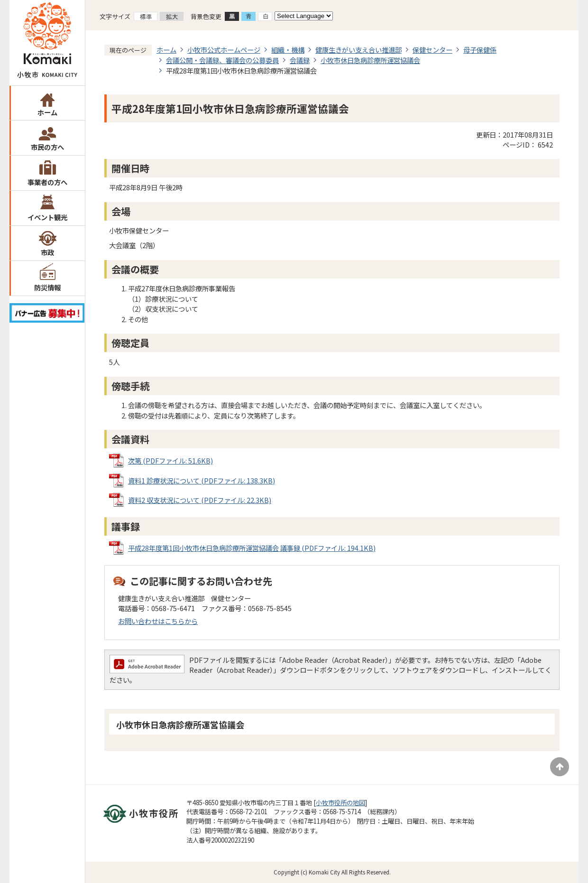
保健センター (432, 50)
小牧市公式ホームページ (223, 50)
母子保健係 (479, 50)
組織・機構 (287, 50)
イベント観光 (47, 217)
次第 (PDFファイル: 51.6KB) (170, 460)
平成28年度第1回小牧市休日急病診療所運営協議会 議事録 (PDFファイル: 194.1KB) (252, 548)
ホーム (47, 112)
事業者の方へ (47, 182)
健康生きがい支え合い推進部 (358, 50)
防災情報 (47, 287)
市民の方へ (47, 147)
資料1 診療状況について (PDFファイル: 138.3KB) (201, 480)
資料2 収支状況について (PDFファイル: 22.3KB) (199, 500)
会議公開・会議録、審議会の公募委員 (222, 60)
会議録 (300, 60)
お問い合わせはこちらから (158, 621)
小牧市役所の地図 (340, 802)
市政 (47, 252)
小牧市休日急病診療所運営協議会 (370, 60)
